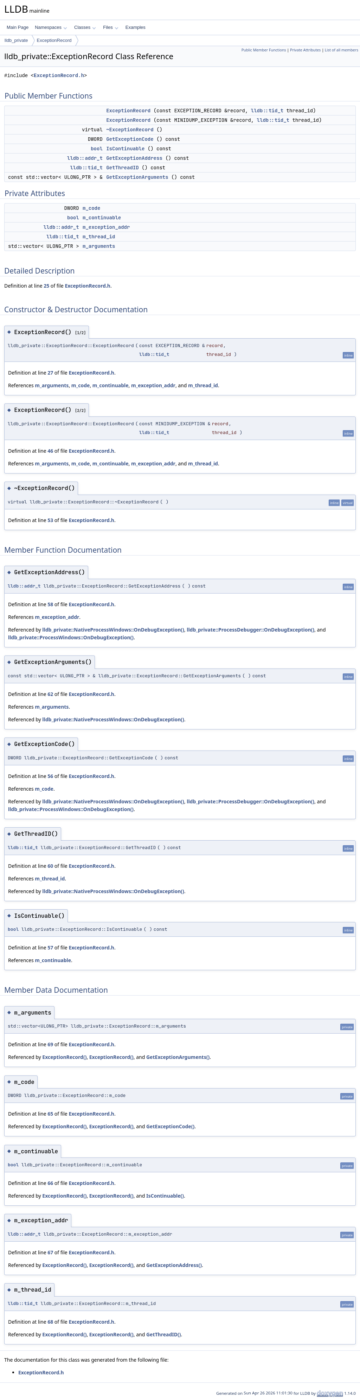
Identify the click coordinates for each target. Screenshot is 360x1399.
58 (50, 604)
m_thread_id (99, 236)
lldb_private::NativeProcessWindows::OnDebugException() (113, 629)
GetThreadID (122, 167)
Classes (85, 27)
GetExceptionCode (129, 139)
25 (46, 285)
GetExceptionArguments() (178, 1057)
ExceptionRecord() (64, 1057)
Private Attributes (305, 50)
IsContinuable (125, 148)
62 (50, 694)
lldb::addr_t (85, 158)
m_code (91, 208)
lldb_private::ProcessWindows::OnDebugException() (71, 637)
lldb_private (16, 40)
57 (50, 947)
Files (110, 27)
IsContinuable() (165, 1195)
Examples (136, 27)
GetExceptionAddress (134, 158)
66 (50, 1183)
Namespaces (51, 27)
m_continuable (102, 217)
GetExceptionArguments (137, 177)
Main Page (17, 27)
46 (50, 450)
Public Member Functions (264, 50)
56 (50, 776)
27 (50, 372)
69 (50, 1044)
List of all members (341, 50)
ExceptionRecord (54, 40)
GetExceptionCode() (170, 1126)
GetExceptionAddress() (174, 1265)
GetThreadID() (163, 1334)
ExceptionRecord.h (59, 75)
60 (50, 865)
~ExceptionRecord (129, 129)
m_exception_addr (106, 227)
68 (50, 1321)
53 (50, 520)
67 (50, 1252)
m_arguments (99, 246)
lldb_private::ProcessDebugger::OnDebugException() (250, 629)
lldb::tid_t (267, 110)
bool (97, 148)
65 (50, 1113)
